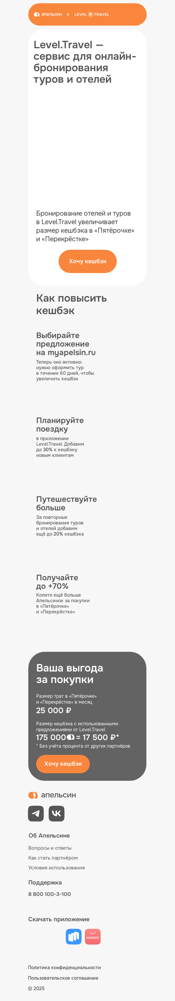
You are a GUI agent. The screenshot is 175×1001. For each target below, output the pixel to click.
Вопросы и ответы (49, 848)
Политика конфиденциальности (64, 967)
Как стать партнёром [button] (53, 858)
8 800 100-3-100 (49, 894)
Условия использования (56, 867)
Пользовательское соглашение (63, 978)
